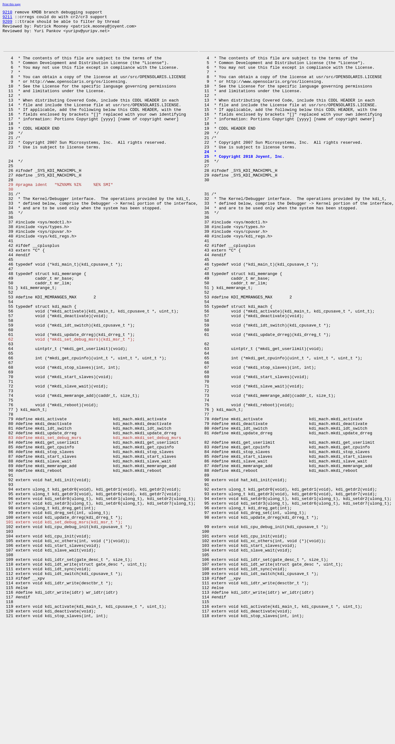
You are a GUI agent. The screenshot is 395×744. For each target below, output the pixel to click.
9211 (7, 18)
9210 (7, 13)
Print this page (11, 4)
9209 (7, 24)
